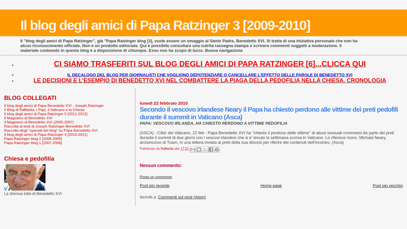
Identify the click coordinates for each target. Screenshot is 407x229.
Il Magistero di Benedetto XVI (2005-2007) (39, 122)
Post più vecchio (388, 185)
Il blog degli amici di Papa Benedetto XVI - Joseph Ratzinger (54, 105)
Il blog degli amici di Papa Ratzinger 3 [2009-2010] (165, 25)
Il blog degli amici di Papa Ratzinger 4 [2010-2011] (45, 134)
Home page (271, 185)
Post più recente (154, 185)
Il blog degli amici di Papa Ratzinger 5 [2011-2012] (45, 114)
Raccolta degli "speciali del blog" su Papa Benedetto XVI (51, 130)
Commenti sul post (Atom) (182, 197)
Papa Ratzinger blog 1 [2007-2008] (33, 143)
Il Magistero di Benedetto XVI (28, 118)
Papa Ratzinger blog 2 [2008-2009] (33, 138)
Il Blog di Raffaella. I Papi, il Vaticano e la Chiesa (44, 110)
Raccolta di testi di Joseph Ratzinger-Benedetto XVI (47, 126)
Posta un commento (156, 177)
